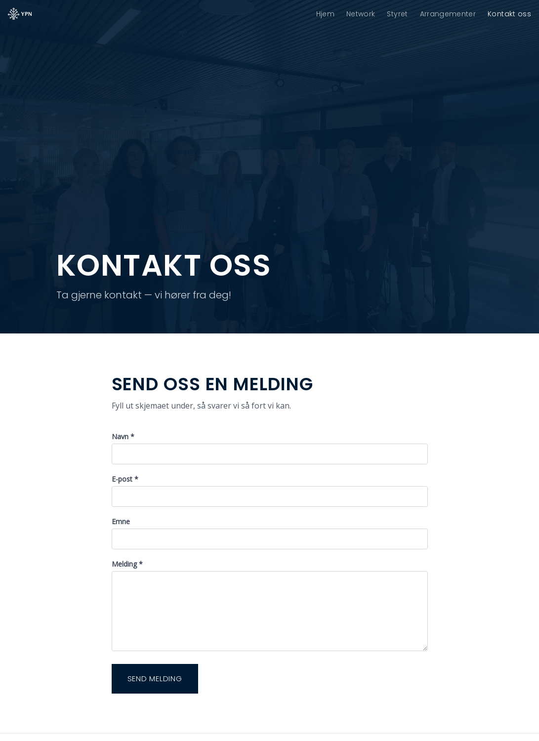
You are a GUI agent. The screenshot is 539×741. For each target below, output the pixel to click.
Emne (121, 521)
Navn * (123, 436)
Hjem (325, 14)
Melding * (127, 564)
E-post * (125, 479)
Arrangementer (448, 14)
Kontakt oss (509, 14)
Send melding (154, 678)
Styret (397, 14)
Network (360, 14)
